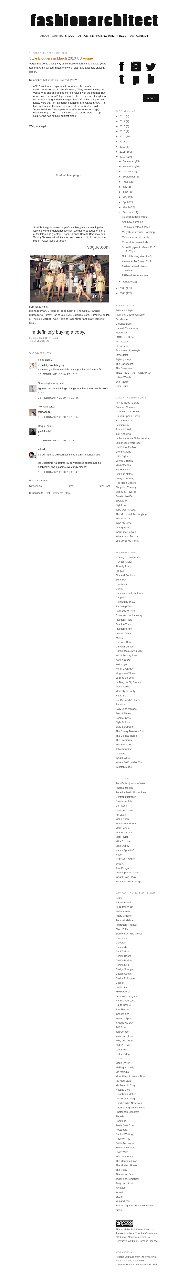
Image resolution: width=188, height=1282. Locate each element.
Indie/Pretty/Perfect (126, 823)
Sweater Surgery (125, 1147)
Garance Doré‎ (124, 642)
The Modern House (126, 1165)
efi (39, 449)
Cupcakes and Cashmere (130, 593)
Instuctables (122, 1013)
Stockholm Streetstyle (128, 350)
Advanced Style (124, 310)
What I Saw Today (126, 876)
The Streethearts (125, 368)
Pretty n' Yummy (125, 478)
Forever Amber (124, 633)
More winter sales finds (135, 242)
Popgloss (121, 1120)
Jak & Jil (66, 314)
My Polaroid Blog (125, 1085)
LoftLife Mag (123, 1054)
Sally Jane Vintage (126, 708)
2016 (123, 126)
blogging (43, 341)
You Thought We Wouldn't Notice (134, 1205)
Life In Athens (123, 451)
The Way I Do (123, 518)
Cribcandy (121, 947)
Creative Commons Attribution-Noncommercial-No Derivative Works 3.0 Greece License (137, 1237)
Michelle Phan (37, 310)
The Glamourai (124, 740)
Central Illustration (126, 796)
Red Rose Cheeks (126, 482)
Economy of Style (125, 610)
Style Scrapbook (125, 726)
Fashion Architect (140, 1229)
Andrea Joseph (124, 787)
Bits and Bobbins (125, 575)
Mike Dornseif (123, 841)
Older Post (104, 485)
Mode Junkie (123, 686)
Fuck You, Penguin (126, 996)
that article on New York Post (59, 80)
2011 (123, 151)
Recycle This (123, 1138)
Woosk (119, 1192)
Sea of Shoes (123, 713)
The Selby (83, 310)
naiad (41, 359)
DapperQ (121, 597)
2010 (123, 156)
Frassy (119, 637)
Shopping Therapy (126, 487)
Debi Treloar (123, 951)
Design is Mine (124, 960)
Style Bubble (123, 722)
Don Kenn (121, 805)
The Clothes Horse (126, 735)
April (126, 202)
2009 (123, 288)
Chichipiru (121, 938)
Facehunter (75, 318)
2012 (123, 146)
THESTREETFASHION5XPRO (133, 372)
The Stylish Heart (125, 744)
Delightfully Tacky (125, 601)
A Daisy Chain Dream (128, 557)
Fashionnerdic (124, 628)
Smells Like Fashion (127, 496)
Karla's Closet (123, 659)
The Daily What (124, 1156)
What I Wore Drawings (128, 881)
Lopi (46, 338)
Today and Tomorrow (127, 1178)
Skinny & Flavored (126, 491)
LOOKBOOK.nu (125, 337)
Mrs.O (33, 322)
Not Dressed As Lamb (128, 700)
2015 (123, 131)
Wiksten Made (124, 766)
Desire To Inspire (125, 978)
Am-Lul (120, 570)
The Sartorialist (124, 363)
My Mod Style (123, 1080)
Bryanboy (53, 310)
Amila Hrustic (123, 911)
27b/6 (119, 897)
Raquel (42, 426)
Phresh (120, 1116)
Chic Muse (122, 584)
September (129, 176)
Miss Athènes (123, 465)
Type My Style (124, 522)
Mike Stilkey (122, 845)
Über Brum (122, 386)
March (127, 207)
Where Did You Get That (129, 762)
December (129, 161)
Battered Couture (125, 407)
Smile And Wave (125, 1143)
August (127, 181)
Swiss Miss (122, 1152)
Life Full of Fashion (126, 447)
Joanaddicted (123, 429)
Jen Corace (122, 1031)
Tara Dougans (123, 868)
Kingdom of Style (125, 673)
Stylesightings (123, 359)
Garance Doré (81, 314)
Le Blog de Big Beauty (128, 682)
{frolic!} (119, 1210)
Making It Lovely (125, 1067)
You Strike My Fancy (127, 540)
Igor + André (123, 819)
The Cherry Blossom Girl (129, 731)
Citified (119, 588)
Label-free (121, 1049)
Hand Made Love (125, 1000)
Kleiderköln (122, 332)
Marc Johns (122, 828)
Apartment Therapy (126, 924)
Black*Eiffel (122, 929)
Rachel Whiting (124, 1134)
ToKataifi (43, 406)
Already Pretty (124, 566)
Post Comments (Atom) (58, 493)
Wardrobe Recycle (126, 532)
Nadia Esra (122, 695)
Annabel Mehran (125, 920)
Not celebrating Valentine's (137, 256)
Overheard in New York (129, 1103)
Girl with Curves (125, 646)
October (127, 171)
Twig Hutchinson (125, 1183)
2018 (123, 116)
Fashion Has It (124, 420)
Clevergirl (121, 942)
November (129, 166)
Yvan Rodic (58, 318)
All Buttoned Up (124, 906)
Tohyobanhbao (124, 749)
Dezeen (120, 982)
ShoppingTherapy (48, 383)
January (127, 281)
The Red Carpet (41, 318)
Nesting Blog (123, 1089)
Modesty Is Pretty (125, 691)
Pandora (120, 704)
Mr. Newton (122, 341)
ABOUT (44, 35)
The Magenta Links (126, 1161)
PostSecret (122, 1129)
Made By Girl (123, 1062)
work (123, 1229)
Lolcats (120, 1058)
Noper (119, 854)
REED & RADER (125, 859)
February (128, 212)
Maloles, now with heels (135, 237)
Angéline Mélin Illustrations (131, 792)
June (126, 191)
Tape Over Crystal (126, 509)
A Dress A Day (124, 561)
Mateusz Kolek (124, 832)
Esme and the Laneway (129, 615)
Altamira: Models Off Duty (130, 314)
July (125, 186)
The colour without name (136, 226)
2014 (123, 136)
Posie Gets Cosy (125, 1125)
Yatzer (119, 1196)
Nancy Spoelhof (125, 850)
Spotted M (121, 500)
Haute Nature (123, 1004)
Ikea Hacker (122, 1009)
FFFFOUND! (123, 991)
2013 (123, 141)
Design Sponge (124, 969)
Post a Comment (38, 480)
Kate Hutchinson (125, 1036)
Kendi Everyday (124, 668)
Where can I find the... (128, 536)
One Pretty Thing (125, 1098)
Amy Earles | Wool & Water (131, 783)
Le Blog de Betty (125, 677)
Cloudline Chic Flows (127, 411)
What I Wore (123, 757)
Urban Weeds (123, 377)
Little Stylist (122, 456)
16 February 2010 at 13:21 (58, 374)
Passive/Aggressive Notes (130, 1107)
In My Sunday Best (126, 655)
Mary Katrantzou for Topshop (138, 232)
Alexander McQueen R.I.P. (137, 261)
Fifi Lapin (121, 814)
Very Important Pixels (128, 872)
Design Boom (123, 955)
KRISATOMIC (123, 1045)
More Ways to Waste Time (130, 1076)
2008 (123, 293)
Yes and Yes (123, 1201)
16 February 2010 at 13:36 (58, 397)
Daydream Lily (124, 801)
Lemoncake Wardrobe (128, 442)
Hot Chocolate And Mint (129, 650)
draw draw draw (125, 810)
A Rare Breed (123, 902)
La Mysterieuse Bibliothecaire (132, 438)
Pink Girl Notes (124, 474)
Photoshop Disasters (127, 1111)
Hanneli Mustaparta (127, 328)
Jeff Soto (121, 1027)
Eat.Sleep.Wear (124, 606)
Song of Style (123, 717)
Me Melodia (122, 1071)
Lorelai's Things (124, 460)
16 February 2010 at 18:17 (58, 440)
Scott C (120, 863)
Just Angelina (123, 433)
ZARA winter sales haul (135, 275)
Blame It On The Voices (129, 933)
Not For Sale (123, 469)
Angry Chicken (124, 915)
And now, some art (132, 221)
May (125, 197)
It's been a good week (134, 216)
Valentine (121, 753)
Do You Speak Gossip (128, 416)
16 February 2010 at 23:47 (58, 472)
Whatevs (121, 1187)
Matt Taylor (122, 836)
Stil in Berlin (122, 346)
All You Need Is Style (127, 402)
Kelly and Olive (124, 1040)
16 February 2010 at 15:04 (58, 417)
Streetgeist (122, 354)
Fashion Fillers (124, 619)
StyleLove (121, 505)
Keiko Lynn (122, 664)
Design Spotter (124, 973)
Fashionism (122, 425)
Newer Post (35, 485)
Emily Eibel (122, 987)
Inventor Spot (123, 1018)
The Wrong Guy (125, 1174)
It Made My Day (124, 1022)
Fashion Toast (123, 624)
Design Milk (122, 964)
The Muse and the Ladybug (131, 514)
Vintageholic (123, 527)
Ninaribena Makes (126, 1094)
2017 (123, 121)
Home (70, 485)
